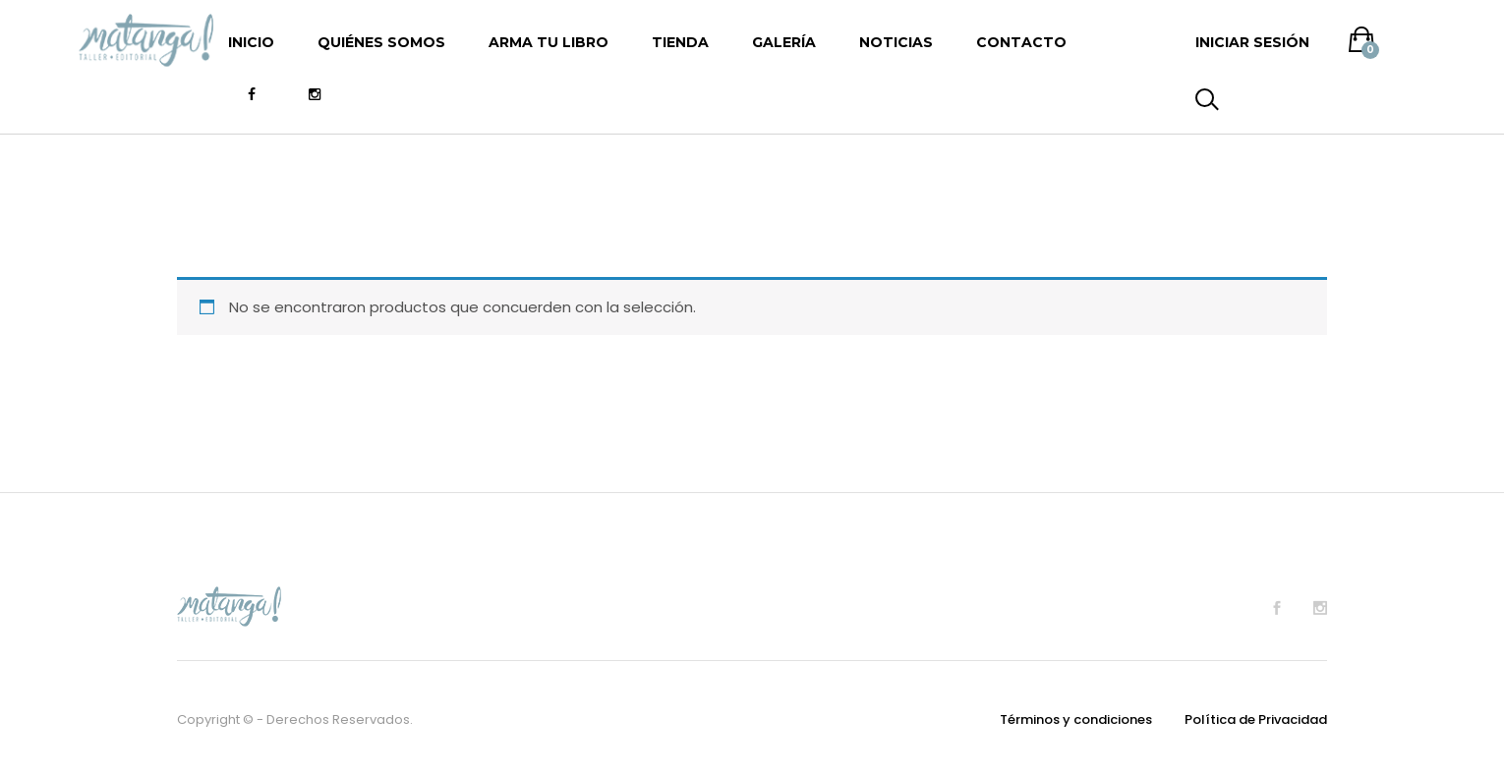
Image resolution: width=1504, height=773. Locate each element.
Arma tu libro (548, 42)
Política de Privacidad (1256, 719)
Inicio (251, 42)
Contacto (1021, 42)
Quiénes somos (381, 42)
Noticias (896, 42)
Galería (784, 42)
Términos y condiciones (1076, 719)
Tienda (680, 42)
